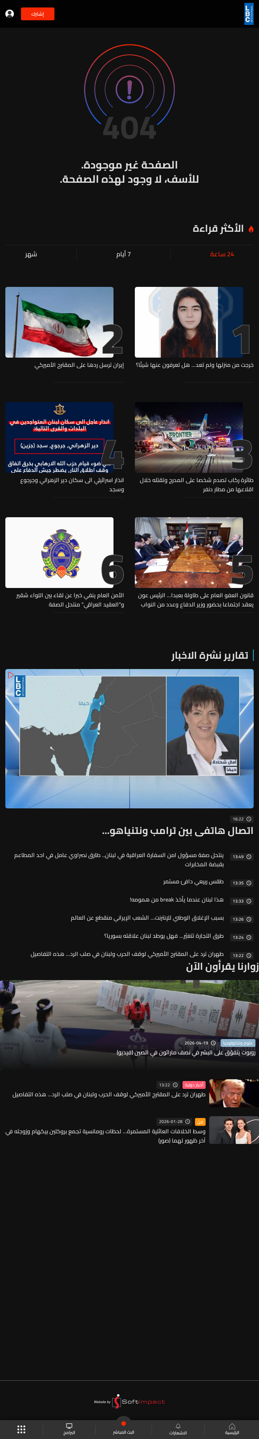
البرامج (69, 1429)
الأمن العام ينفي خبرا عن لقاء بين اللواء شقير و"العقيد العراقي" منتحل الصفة (70, 599)
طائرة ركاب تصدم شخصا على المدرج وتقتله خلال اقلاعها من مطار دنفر (197, 484)
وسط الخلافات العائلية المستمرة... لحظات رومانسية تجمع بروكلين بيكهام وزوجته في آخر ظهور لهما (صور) (105, 1136)
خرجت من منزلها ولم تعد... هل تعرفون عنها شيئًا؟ (195, 365)
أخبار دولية (194, 1085)
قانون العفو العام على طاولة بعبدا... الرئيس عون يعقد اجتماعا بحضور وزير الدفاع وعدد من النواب (196, 599)
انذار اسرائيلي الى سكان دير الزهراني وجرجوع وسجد (72, 484)
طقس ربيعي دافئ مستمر (193, 881)
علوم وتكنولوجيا (238, 1043)
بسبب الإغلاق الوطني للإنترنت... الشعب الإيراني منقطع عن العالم (147, 917)
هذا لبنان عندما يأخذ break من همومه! (177, 899)
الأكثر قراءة (218, 228)
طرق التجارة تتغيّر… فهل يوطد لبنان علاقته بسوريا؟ (164, 935)
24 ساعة (222, 254)
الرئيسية (232, 1429)
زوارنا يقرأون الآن (222, 966)
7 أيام (123, 254)
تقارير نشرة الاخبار (209, 655)
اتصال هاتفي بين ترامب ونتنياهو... (178, 830)
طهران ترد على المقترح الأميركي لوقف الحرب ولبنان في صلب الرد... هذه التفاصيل (127, 953)
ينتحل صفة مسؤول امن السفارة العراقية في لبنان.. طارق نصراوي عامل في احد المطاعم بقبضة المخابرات (119, 859)
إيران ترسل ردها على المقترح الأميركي (79, 365)
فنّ (200, 1122)
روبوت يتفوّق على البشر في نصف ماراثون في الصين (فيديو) (186, 1053)
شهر (31, 254)
